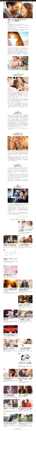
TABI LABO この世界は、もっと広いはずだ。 (17, 219)
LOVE (19, 221)
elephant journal (10, 27)
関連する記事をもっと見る (18, 429)
